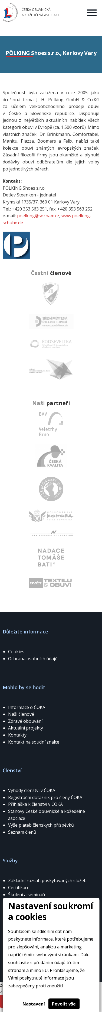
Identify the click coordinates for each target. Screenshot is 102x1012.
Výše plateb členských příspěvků (41, 825)
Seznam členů (22, 832)
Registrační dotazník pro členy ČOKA (45, 797)
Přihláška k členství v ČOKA (35, 804)
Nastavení (33, 1004)
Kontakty (17, 735)
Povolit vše (64, 1004)
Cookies (16, 652)
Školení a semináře (27, 895)
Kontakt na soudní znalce (33, 742)
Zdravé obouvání (25, 721)
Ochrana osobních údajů (33, 659)
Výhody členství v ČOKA (31, 790)
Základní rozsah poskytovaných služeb (47, 880)
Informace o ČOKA (26, 707)
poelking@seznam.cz (38, 216)
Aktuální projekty (25, 728)
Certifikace (18, 888)
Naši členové (21, 714)
